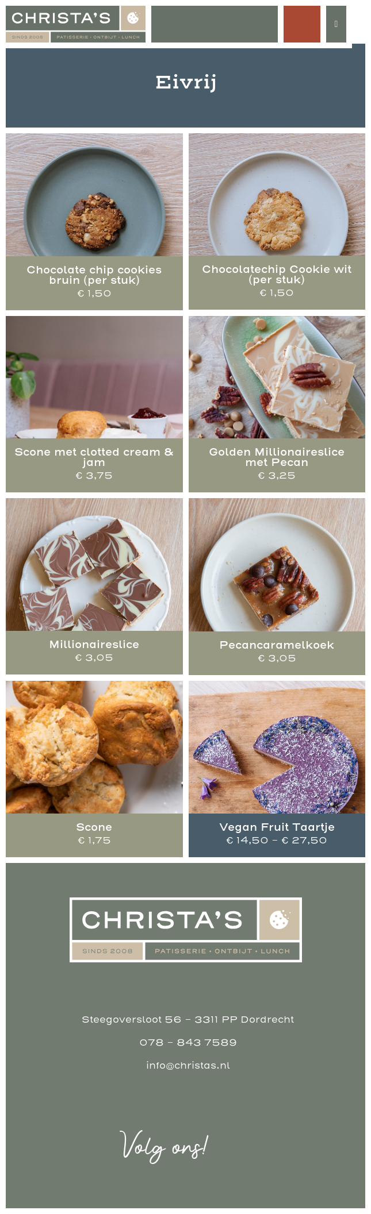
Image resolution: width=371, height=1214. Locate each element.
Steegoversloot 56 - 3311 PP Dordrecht (188, 1019)
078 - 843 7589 (188, 1042)
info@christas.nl (188, 1065)
